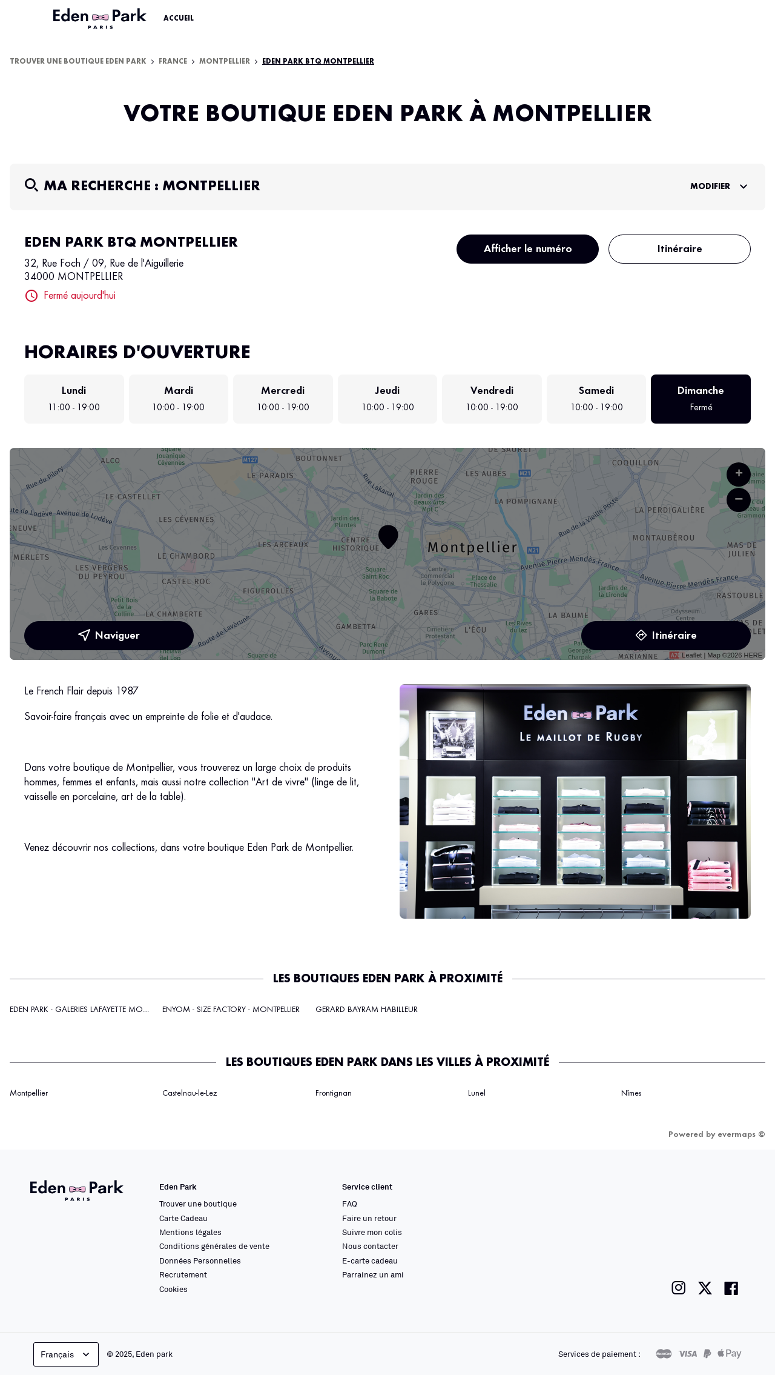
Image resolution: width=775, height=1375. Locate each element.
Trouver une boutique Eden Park (78, 61)
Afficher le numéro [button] (528, 249)
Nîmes (631, 1093)
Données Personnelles (200, 1260)
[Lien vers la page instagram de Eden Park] (678, 1288)
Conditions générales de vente (214, 1246)
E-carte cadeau (370, 1260)
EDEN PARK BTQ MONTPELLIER (318, 61)
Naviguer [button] (109, 635)
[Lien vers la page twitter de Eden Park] (705, 1288)
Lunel (477, 1093)
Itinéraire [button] (680, 249)
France (173, 61)
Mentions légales (190, 1232)
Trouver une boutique (198, 1203)
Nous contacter (370, 1246)
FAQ (349, 1203)
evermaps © (741, 1134)
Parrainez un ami (373, 1274)
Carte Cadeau (183, 1218)
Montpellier (224, 61)
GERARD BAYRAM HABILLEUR (366, 1009)
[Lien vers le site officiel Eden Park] (101, 19)
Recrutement (183, 1274)
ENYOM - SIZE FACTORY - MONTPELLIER (231, 1009)
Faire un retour (369, 1218)
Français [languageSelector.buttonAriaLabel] (66, 1354)
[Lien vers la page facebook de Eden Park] (731, 1288)
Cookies (173, 1289)
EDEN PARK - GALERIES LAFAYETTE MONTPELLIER (93, 1009)
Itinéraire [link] (666, 635)
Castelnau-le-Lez (189, 1093)
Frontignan (333, 1093)
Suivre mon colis (372, 1232)
